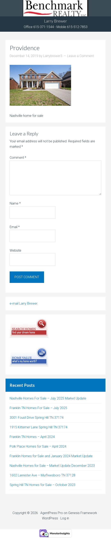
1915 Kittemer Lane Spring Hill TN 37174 (38, 427)
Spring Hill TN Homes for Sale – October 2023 (42, 485)
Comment (18, 158)
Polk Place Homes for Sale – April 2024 (38, 446)
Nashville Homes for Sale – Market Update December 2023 (52, 466)
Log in (64, 518)
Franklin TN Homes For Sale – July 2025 (38, 408)
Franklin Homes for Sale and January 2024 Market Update (51, 456)
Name (15, 203)
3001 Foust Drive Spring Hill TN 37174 (36, 418)
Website (15, 250)
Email (15, 227)
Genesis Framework (82, 513)
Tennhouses (55, 8)
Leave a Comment (80, 56)
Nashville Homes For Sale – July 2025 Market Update (48, 398)
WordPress (50, 518)
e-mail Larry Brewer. (24, 303)
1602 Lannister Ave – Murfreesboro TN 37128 (42, 475)
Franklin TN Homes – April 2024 (32, 437)
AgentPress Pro (51, 513)
